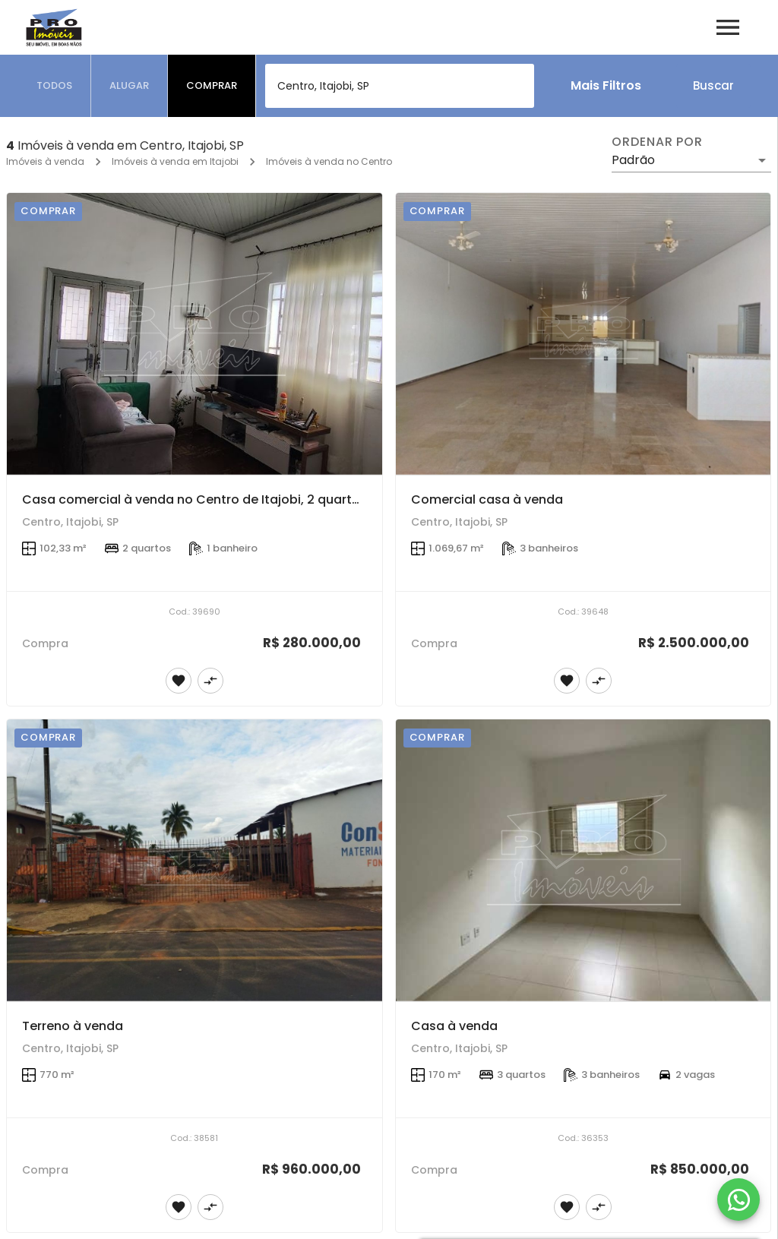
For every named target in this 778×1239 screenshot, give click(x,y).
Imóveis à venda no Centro (329, 161)
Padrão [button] (633, 160)
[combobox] (399, 86)
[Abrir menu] (728, 27)
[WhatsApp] (738, 1199)
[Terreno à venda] (194, 860)
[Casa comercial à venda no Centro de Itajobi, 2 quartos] (194, 334)
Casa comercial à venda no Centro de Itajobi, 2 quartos (194, 499)
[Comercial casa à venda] (583, 334)
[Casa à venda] (583, 860)
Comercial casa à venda (487, 499)
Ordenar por (657, 142)
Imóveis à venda (45, 161)
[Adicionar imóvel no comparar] (210, 681)
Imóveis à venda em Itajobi (175, 161)
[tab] (54, 86)
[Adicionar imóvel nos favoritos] (178, 681)
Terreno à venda (72, 1026)
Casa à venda (454, 1026)
